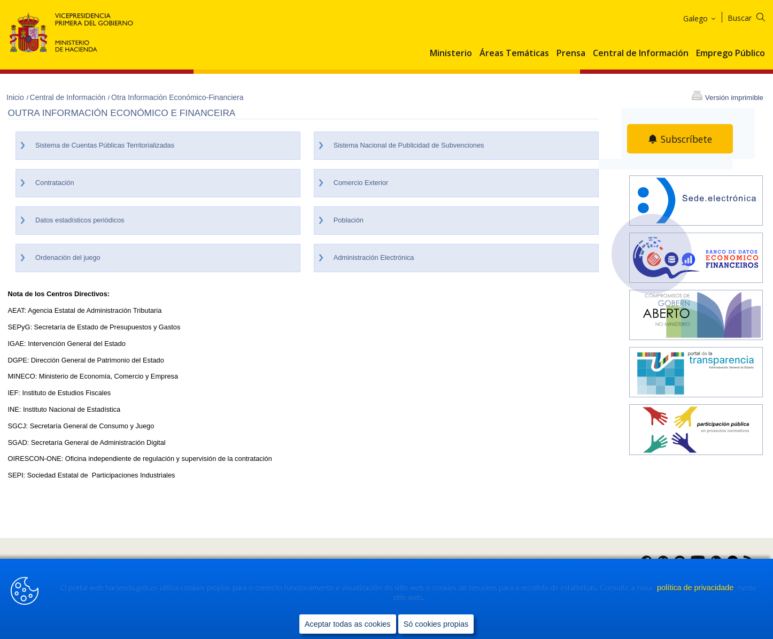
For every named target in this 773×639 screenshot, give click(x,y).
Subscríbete (686, 139)
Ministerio (451, 53)
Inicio (16, 97)
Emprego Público (730, 53)
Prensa (570, 53)
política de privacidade (696, 587)
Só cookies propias (436, 623)
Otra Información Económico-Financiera (177, 97)
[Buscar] (753, 16)
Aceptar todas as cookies (348, 623)
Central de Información (641, 53)
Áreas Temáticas (514, 53)
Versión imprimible (734, 98)
